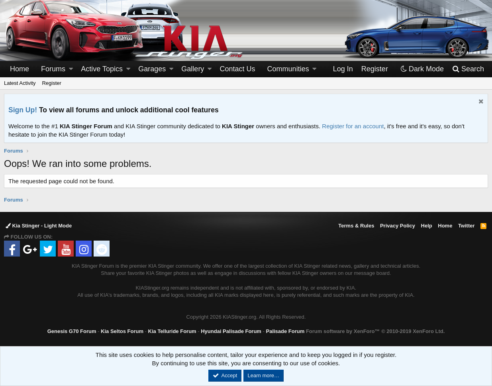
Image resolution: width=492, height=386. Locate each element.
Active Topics (102, 69)
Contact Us (237, 69)
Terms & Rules (356, 226)
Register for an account (353, 126)
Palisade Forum (285, 331)
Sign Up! (22, 110)
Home (19, 69)
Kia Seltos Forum (122, 331)
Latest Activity (19, 83)
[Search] (468, 69)
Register (51, 83)
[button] (71, 69)
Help (426, 226)
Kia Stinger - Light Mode (39, 226)
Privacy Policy (397, 226)
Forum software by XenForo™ (375, 331)
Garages (152, 69)
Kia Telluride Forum (172, 331)
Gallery (192, 69)
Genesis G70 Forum (71, 331)
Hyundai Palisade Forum (231, 331)
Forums (53, 69)
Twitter (466, 226)
